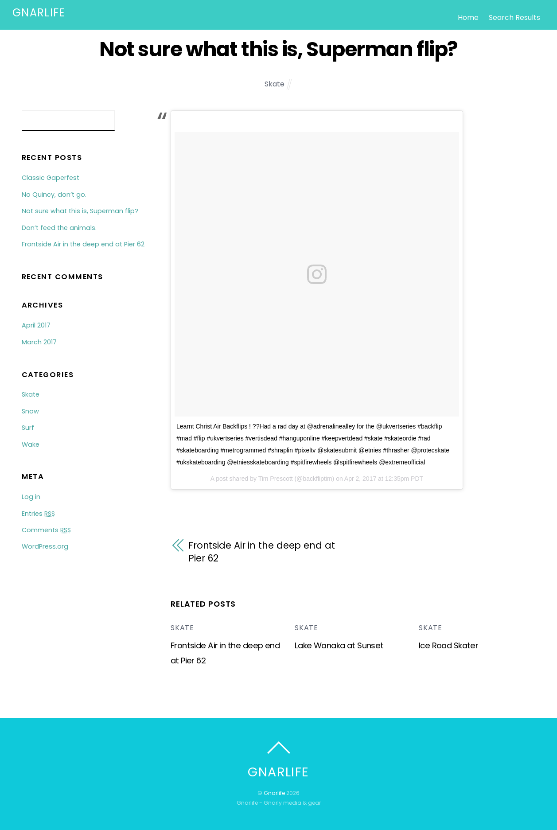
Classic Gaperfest (50, 177)
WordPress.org (45, 546)
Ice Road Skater (448, 645)
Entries (38, 513)
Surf (28, 427)
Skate (274, 84)
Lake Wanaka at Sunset (339, 645)
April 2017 (36, 325)
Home (468, 17)
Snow (30, 411)
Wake (30, 444)
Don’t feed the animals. (59, 227)
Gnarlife (274, 793)
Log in (31, 496)
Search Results (514, 17)
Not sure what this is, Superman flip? (278, 49)
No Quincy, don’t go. (54, 194)
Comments (46, 530)
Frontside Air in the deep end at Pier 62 (261, 552)
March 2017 (39, 342)
